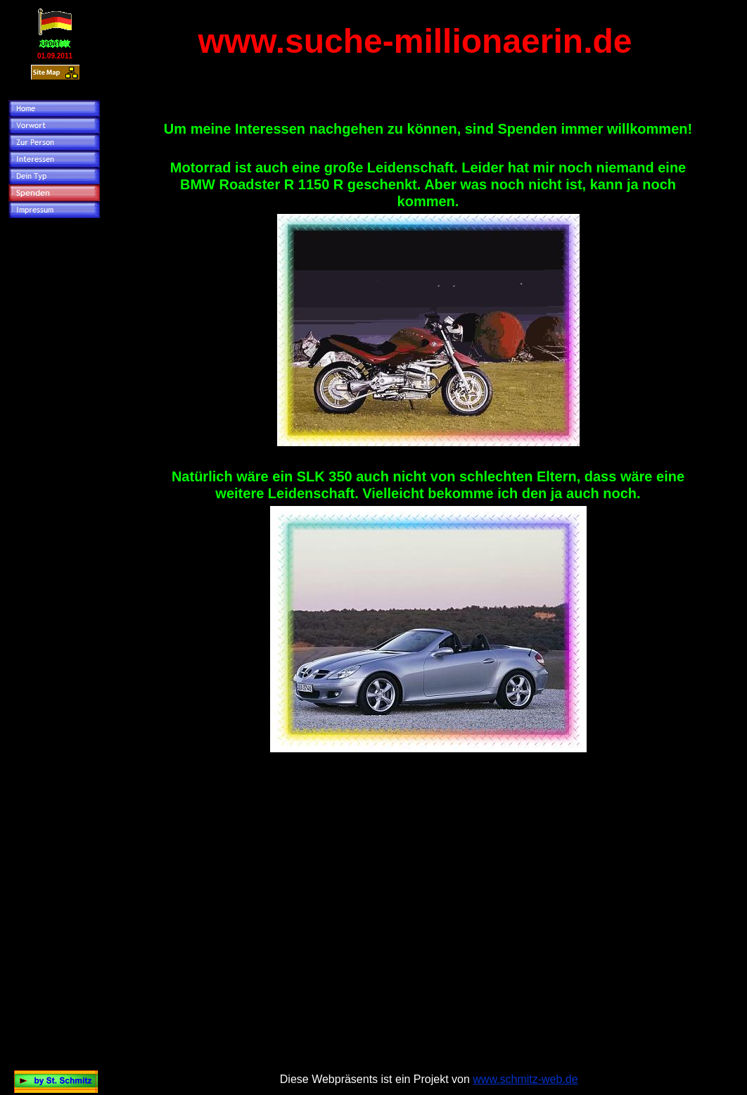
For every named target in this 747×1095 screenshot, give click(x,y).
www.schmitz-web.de (525, 1079)
